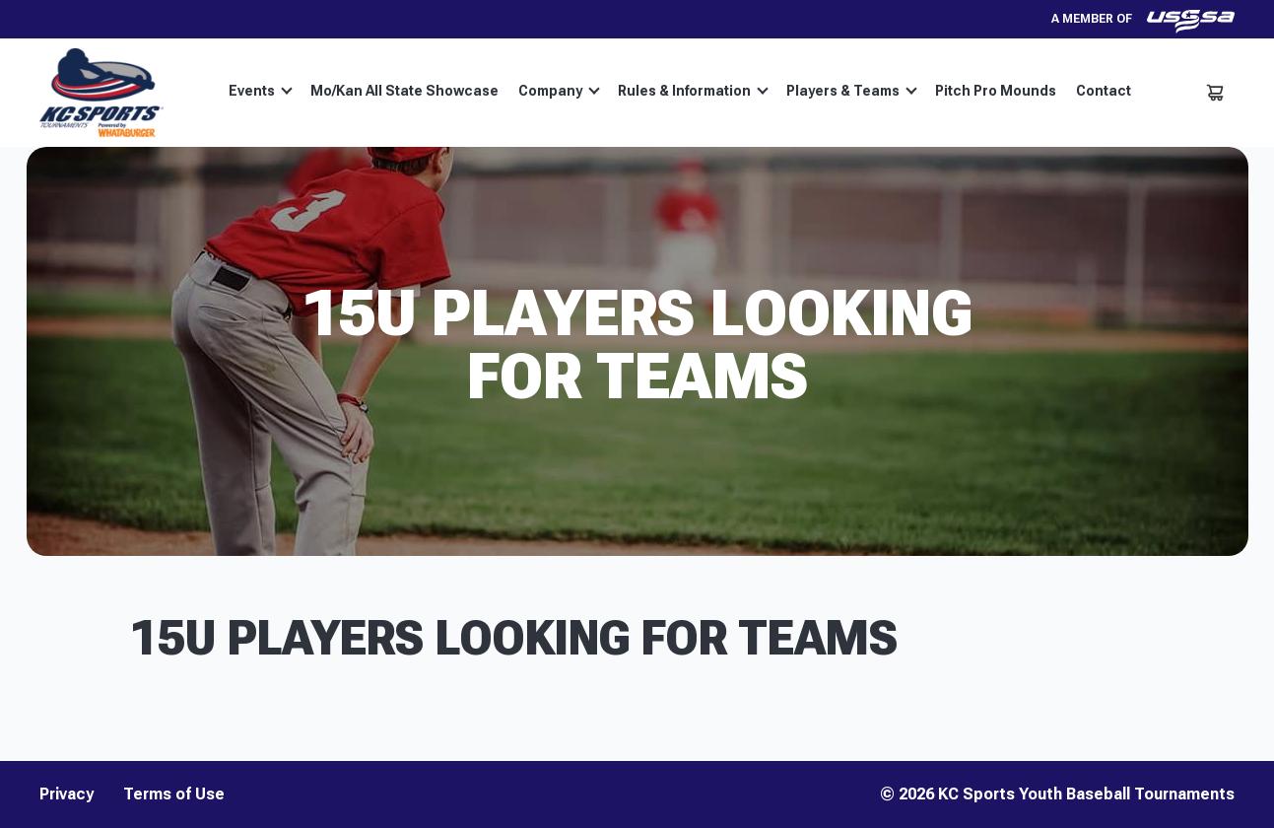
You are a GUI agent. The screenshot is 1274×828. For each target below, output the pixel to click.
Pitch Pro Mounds (995, 91)
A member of (1143, 19)
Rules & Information (693, 91)
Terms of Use (174, 794)
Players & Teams (851, 91)
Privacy (66, 794)
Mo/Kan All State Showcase (404, 91)
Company (559, 91)
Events (261, 91)
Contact (1103, 91)
